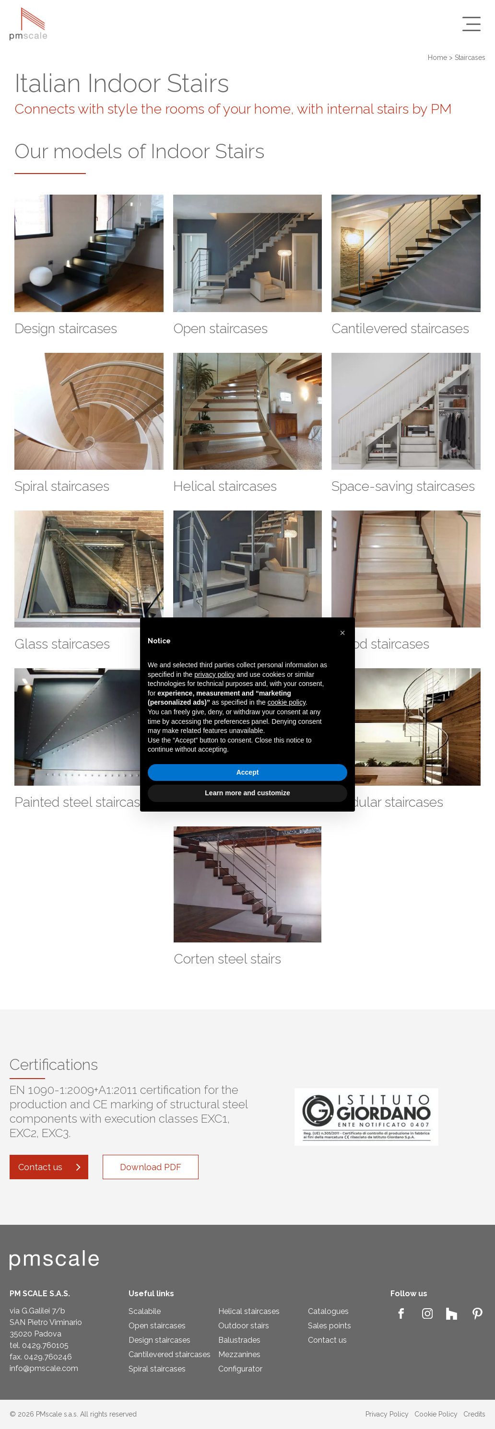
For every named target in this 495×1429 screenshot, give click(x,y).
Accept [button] (247, 772)
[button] (342, 632)
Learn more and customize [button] (247, 793)
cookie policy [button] (287, 702)
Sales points (329, 1325)
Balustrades (239, 1340)
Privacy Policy (387, 1414)
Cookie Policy (436, 1414)
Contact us (327, 1340)
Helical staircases (249, 1311)
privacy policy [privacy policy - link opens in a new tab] (214, 674)
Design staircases (159, 1340)
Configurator (240, 1368)
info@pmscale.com (44, 1368)
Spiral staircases (157, 1368)
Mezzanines (239, 1354)
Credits (474, 1414)
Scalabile (145, 1311)
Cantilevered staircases (170, 1354)
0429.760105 (45, 1345)
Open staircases (157, 1325)
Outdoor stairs (243, 1325)
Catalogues (328, 1311)
